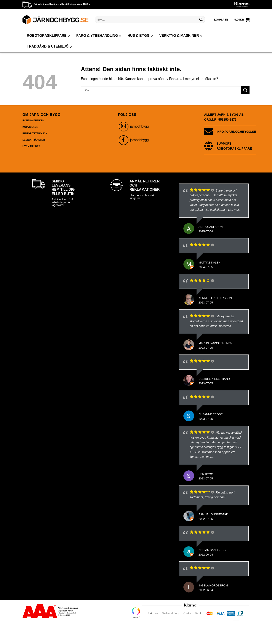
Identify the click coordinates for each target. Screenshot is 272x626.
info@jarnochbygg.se (236, 131)
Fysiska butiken (33, 120)
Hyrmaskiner (31, 146)
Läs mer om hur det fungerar (142, 197)
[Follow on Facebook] (123, 140)
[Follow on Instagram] (123, 126)
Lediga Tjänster (33, 140)
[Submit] (201, 19)
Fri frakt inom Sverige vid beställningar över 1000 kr (62, 4)
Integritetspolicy (34, 133)
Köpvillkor (30, 127)
